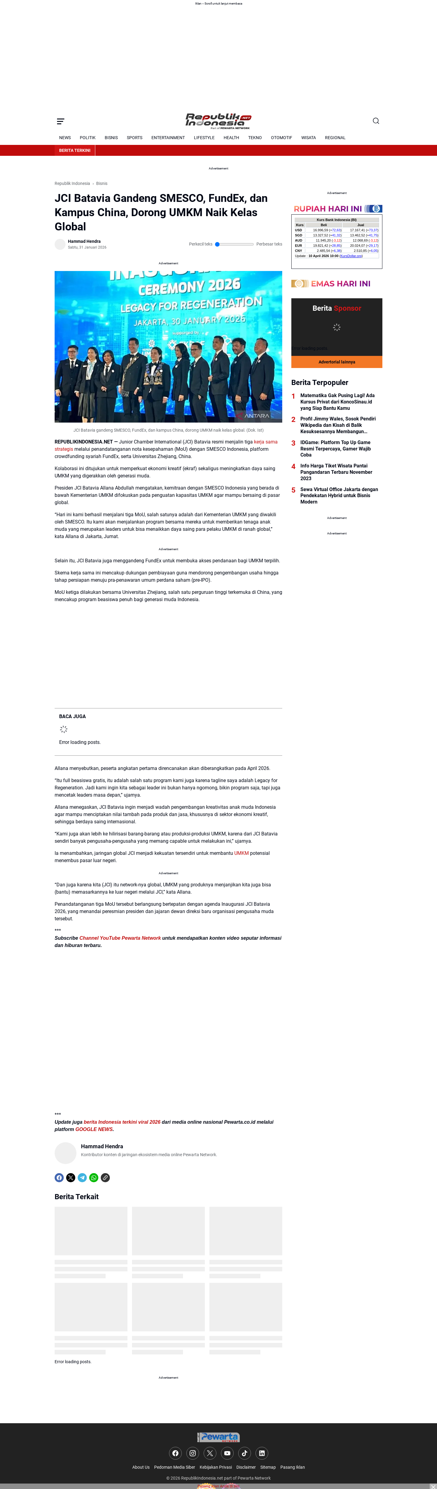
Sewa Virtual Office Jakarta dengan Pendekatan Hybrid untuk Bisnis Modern (339, 496)
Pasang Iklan (292, 1467)
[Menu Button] (61, 121)
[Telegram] (82, 1177)
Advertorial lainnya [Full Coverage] (337, 362)
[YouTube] (227, 1453)
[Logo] (218, 1437)
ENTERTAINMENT (168, 137)
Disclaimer (246, 1467)
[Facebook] (59, 1177)
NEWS (65, 137)
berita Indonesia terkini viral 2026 (122, 1122)
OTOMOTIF (281, 137)
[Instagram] (192, 1453)
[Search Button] (376, 121)
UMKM (241, 853)
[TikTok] (244, 1453)
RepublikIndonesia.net (202, 1478)
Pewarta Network (254, 1478)
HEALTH (231, 137)
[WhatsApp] (93, 1177)
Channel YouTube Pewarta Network (120, 938)
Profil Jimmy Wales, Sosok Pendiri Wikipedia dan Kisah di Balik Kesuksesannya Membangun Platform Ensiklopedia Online (338, 425)
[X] (70, 1177)
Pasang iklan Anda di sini (218, 1486)
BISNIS (111, 137)
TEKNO (255, 137)
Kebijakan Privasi (216, 1467)
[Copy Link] (105, 1177)
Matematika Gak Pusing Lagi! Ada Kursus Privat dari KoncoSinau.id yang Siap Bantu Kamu (337, 402)
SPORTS (134, 137)
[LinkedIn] (262, 1453)
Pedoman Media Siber (174, 1467)
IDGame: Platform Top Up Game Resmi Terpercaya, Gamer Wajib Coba (335, 449)
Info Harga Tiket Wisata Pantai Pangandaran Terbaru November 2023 (336, 472)
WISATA (308, 137)
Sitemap (268, 1467)
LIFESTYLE (204, 137)
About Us (141, 1467)
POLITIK (88, 137)
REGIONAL (335, 137)
